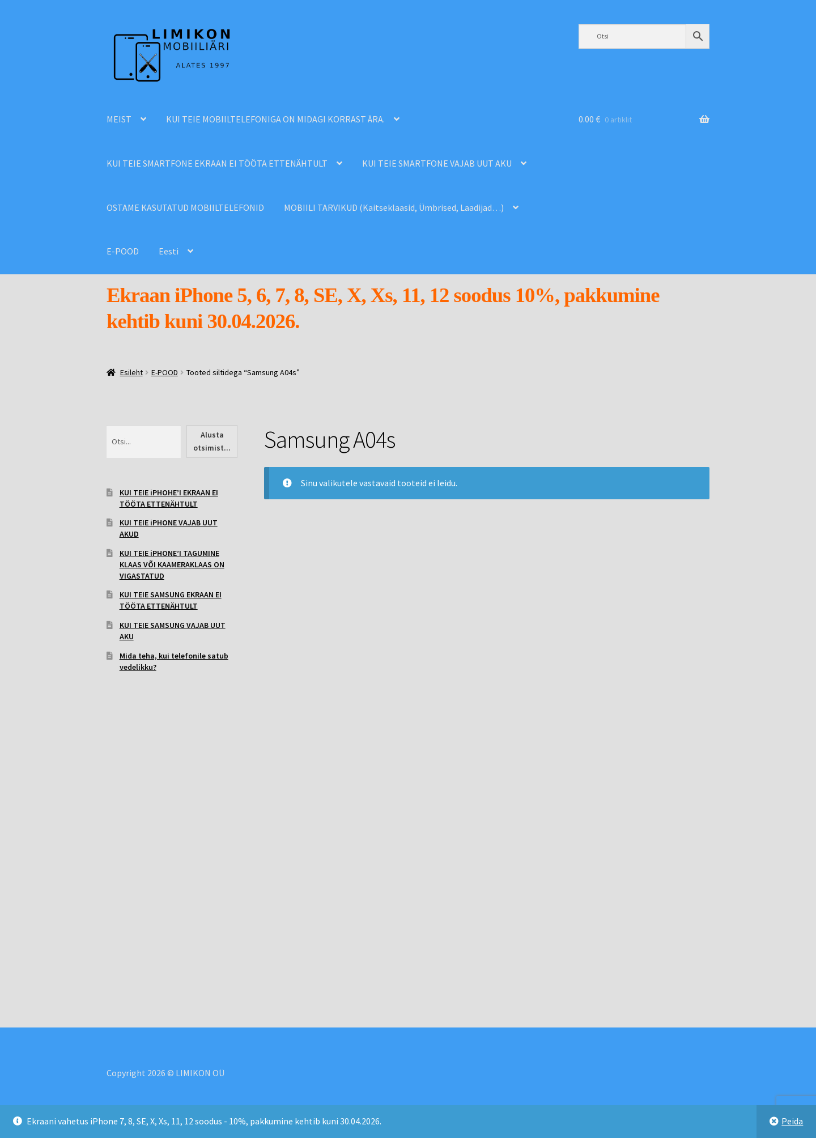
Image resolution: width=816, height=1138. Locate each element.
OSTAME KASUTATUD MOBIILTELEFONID (185, 207)
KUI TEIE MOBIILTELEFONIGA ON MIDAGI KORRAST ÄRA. (275, 119)
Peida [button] (792, 1121)
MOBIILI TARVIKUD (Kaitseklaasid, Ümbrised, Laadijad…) (394, 207)
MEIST (119, 119)
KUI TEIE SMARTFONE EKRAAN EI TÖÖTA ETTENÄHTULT (217, 163)
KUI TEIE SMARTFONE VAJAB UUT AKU (437, 163)
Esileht (131, 372)
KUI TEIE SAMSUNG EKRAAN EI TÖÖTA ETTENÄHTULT (171, 600)
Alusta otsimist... (212, 441)
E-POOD (123, 251)
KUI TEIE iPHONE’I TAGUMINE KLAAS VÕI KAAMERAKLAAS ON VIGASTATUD (172, 564)
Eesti (168, 251)
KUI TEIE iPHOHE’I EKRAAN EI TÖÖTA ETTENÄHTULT (169, 498)
